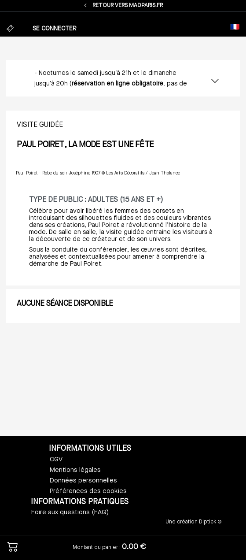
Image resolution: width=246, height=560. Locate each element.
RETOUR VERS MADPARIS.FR (123, 5)
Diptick (207, 522)
